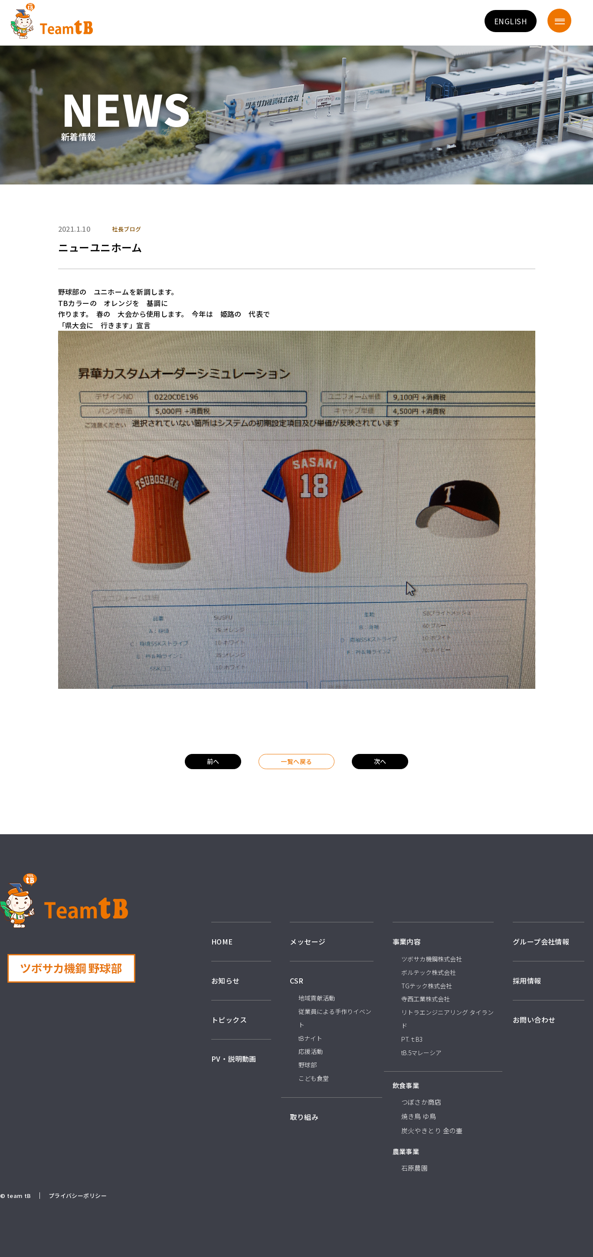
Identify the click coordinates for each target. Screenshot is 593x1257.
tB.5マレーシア (421, 1052)
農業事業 (406, 1151)
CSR (296, 980)
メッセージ (307, 941)
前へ (213, 761)
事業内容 (407, 941)
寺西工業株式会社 (425, 998)
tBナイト (310, 1038)
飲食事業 (406, 1085)
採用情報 (527, 980)
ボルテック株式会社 (428, 972)
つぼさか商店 (421, 1101)
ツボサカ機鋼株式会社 (431, 958)
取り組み (304, 1117)
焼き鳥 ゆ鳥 (418, 1116)
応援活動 (310, 1051)
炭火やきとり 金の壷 (432, 1130)
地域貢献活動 (316, 998)
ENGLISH (510, 21)
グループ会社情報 (541, 941)
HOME (222, 941)
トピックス (229, 1019)
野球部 (307, 1064)
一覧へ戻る (296, 761)
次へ (380, 761)
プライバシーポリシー (78, 1195)
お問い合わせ (534, 1019)
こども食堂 (313, 1078)
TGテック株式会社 (426, 985)
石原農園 (414, 1167)
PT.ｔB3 (412, 1039)
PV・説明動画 (233, 1058)
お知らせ (225, 980)
